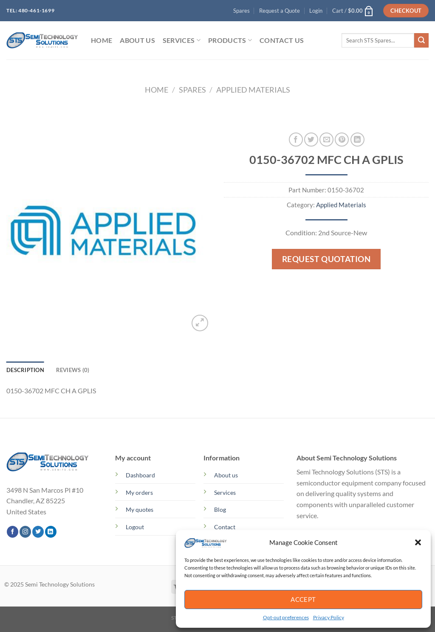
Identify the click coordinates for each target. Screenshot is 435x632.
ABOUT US (137, 40)
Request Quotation (326, 259)
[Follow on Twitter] (38, 532)
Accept (303, 599)
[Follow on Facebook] (12, 532)
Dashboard (140, 475)
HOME (101, 40)
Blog (220, 509)
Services (225, 492)
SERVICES (182, 40)
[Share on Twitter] (311, 140)
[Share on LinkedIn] (357, 140)
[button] (418, 542)
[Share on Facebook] (296, 140)
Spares (241, 10)
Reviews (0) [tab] (73, 370)
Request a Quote (279, 10)
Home (156, 89)
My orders (139, 492)
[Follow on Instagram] (25, 532)
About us (226, 475)
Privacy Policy (328, 617)
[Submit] (421, 40)
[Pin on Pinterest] (342, 140)
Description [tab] (25, 370)
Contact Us (282, 40)
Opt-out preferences (286, 617)
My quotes (139, 509)
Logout (135, 526)
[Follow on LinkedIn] (50, 532)
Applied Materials (253, 89)
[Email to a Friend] (326, 140)
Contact (224, 526)
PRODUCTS (230, 40)
